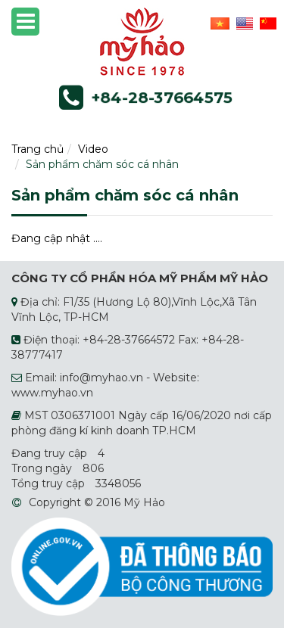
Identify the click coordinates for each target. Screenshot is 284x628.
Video (93, 149)
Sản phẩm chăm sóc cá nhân (102, 164)
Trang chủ (37, 149)
